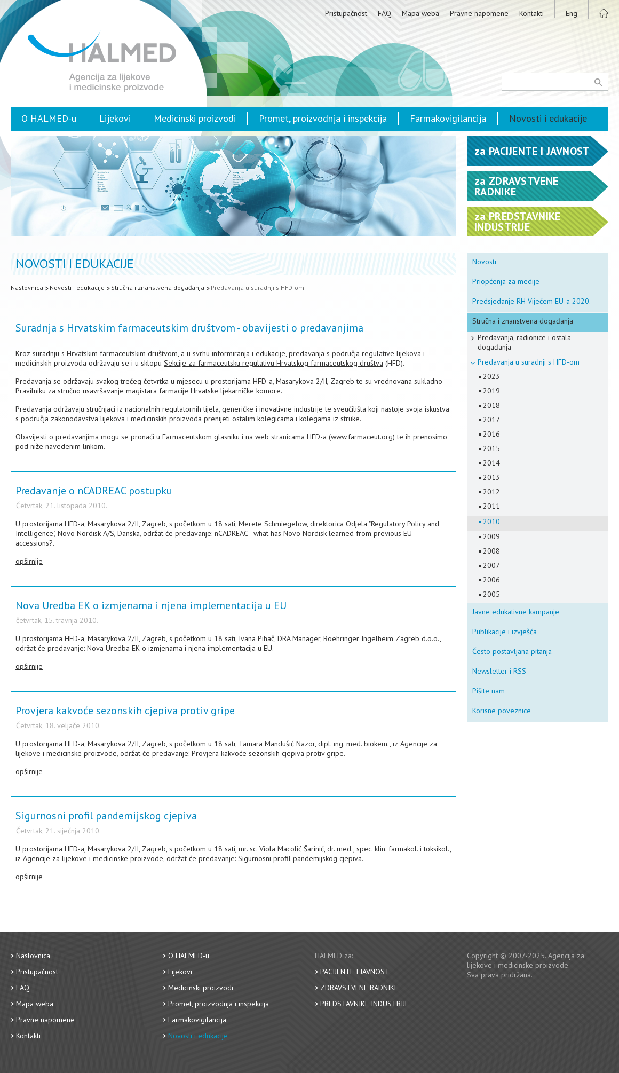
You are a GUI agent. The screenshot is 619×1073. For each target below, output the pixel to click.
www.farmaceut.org (362, 436)
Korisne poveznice (501, 710)
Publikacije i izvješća (504, 631)
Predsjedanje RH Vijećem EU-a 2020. (531, 301)
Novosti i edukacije (548, 118)
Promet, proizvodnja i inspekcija (323, 118)
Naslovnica (27, 287)
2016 (491, 434)
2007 (491, 565)
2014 (491, 463)
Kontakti (531, 13)
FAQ (384, 13)
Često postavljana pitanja (512, 651)
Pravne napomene (479, 13)
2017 (491, 419)
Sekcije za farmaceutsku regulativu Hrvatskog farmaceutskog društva (273, 363)
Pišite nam (488, 691)
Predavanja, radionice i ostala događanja (524, 342)
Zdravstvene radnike (359, 987)
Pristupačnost (346, 13)
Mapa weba (420, 13)
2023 (491, 376)
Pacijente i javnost (355, 971)
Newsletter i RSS (499, 671)
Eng (571, 13)
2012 (491, 491)
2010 (491, 521)
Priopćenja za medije (505, 281)
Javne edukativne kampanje (515, 612)
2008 (491, 551)
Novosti (484, 261)
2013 (491, 477)
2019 (491, 391)
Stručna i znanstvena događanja (157, 287)
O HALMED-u (48, 118)
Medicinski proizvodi (195, 118)
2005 (491, 594)
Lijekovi (115, 118)
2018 (491, 405)
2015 (491, 448)
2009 (491, 536)
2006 (491, 580)
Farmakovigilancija (448, 118)
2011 (491, 506)
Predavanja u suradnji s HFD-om (257, 287)
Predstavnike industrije (364, 1003)
